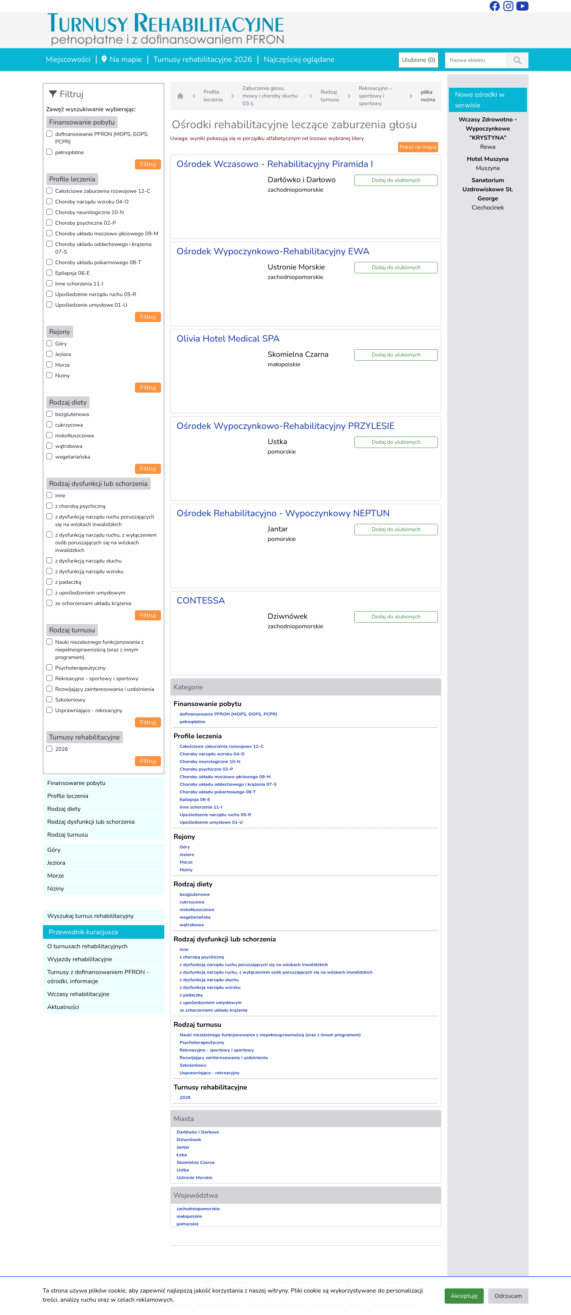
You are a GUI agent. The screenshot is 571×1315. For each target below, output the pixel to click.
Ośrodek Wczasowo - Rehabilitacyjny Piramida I (275, 164)
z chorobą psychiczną (80, 506)
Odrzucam (508, 1296)
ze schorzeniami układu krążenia (93, 603)
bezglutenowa (72, 414)
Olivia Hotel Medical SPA (228, 339)
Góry (61, 343)
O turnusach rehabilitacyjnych (87, 946)
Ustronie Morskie (194, 1178)
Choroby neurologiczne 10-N (89, 212)
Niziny (62, 375)
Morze (62, 365)
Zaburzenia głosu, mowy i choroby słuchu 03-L (269, 96)
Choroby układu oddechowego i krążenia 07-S (103, 248)
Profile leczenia (67, 796)
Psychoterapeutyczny (80, 668)
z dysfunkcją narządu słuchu (88, 560)
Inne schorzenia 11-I (79, 283)
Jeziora (63, 354)
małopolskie (190, 1216)
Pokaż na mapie (418, 147)
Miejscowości (68, 59)
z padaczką (68, 582)
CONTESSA (201, 600)
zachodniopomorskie (198, 1209)
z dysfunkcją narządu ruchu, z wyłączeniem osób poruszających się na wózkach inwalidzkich (106, 542)
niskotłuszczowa (74, 435)
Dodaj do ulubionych (396, 180)
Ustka (183, 1170)
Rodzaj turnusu (67, 835)
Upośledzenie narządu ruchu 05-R (95, 294)
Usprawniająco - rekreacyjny (89, 710)
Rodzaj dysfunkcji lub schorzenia (91, 822)
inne (60, 495)
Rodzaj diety (64, 809)
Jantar (183, 1147)
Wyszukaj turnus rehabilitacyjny (90, 916)
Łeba (182, 1155)
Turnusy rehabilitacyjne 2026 (203, 59)
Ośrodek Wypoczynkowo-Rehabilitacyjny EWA (273, 251)
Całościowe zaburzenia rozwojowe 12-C (103, 191)
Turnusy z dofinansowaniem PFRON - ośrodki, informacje (98, 976)
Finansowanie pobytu (76, 783)
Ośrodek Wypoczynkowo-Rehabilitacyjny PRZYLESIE (286, 426)
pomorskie (188, 1224)
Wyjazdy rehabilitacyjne (79, 959)
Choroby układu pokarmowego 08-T (98, 262)
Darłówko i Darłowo (198, 1132)
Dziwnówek (189, 1140)
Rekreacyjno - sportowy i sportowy (96, 678)
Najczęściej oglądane (299, 59)
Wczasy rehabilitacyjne (78, 994)
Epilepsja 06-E (72, 273)
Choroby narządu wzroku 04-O (92, 201)
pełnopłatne (69, 152)
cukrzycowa (69, 425)
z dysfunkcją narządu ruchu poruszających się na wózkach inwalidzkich (104, 520)
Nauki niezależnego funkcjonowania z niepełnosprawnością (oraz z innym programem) (99, 650)
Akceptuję (464, 1296)
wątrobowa (69, 446)
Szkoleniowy (70, 699)
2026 (61, 749)
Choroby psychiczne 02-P (85, 223)
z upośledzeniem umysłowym (90, 592)
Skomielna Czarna (196, 1162)
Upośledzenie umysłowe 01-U (91, 305)
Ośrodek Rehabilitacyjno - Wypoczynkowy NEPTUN (283, 513)
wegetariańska (72, 456)
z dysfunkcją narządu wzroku (89, 571)
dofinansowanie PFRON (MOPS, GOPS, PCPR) (102, 138)
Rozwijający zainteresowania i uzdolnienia (104, 689)
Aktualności (63, 1007)
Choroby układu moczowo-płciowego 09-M (107, 233)
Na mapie (121, 59)
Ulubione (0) (419, 60)
